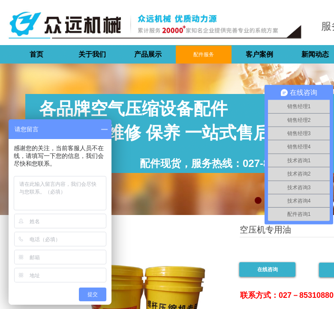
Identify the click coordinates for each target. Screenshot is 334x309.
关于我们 (92, 54)
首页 (36, 54)
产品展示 (148, 54)
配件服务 (203, 55)
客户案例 (259, 54)
